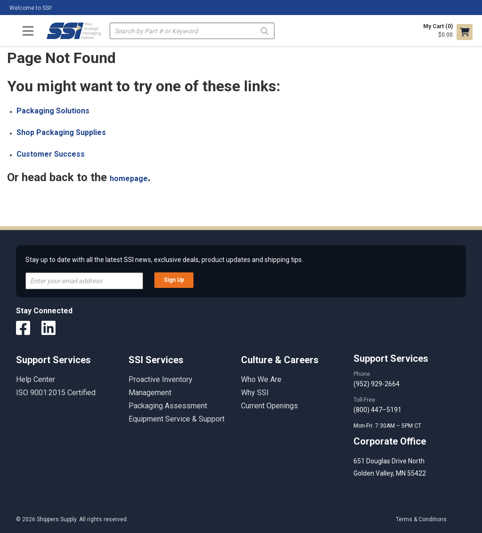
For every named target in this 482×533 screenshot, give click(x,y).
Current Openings (269, 405)
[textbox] (192, 31)
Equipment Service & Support (177, 418)
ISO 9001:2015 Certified (56, 392)
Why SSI (255, 392)
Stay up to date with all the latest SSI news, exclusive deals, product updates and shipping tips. (164, 259)
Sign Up (174, 280)
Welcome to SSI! (30, 8)
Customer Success (50, 154)
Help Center (35, 379)
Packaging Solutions (52, 110)
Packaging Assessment (168, 405)
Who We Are (261, 379)
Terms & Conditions (421, 519)
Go (264, 30)
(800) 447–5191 (377, 410)
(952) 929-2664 (376, 384)
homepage (129, 178)
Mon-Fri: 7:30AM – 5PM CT (388, 425)
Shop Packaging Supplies (61, 132)
